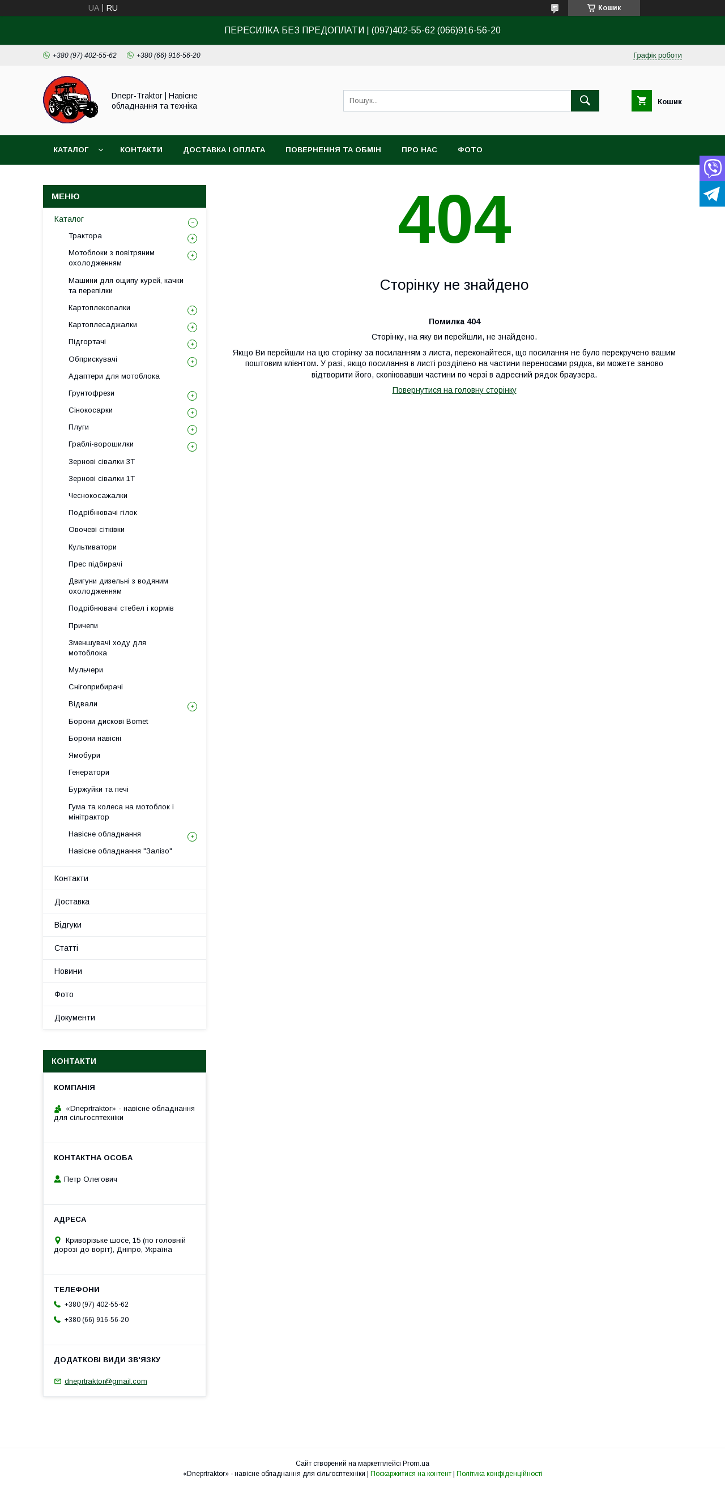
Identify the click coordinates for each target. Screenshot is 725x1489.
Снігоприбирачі (96, 687)
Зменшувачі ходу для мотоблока (107, 647)
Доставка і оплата (224, 149)
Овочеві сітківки (97, 529)
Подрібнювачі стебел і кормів (121, 608)
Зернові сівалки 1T (102, 478)
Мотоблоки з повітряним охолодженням (112, 257)
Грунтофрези (91, 393)
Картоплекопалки (99, 307)
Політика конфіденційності (500, 1474)
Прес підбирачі (95, 564)
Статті (66, 947)
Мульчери (86, 670)
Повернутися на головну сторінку (455, 389)
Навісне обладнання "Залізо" (120, 851)
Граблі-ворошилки (101, 444)
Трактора (85, 235)
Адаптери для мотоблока (114, 376)
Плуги (79, 427)
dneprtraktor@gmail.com (106, 1381)
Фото (470, 149)
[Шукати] (585, 100)
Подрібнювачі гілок (103, 512)
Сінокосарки (91, 410)
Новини (68, 971)
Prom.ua (416, 1463)
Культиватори (93, 547)
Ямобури (84, 755)
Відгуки (68, 924)
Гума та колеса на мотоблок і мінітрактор (121, 812)
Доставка (71, 901)
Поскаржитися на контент (410, 1474)
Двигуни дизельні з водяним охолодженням (118, 586)
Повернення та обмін (333, 149)
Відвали (83, 704)
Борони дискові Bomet (108, 721)
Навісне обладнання (105, 834)
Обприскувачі (93, 359)
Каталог (70, 149)
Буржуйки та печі (99, 789)
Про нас (419, 149)
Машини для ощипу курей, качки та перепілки (126, 285)
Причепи (83, 625)
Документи (74, 1017)
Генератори (89, 772)
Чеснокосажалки (98, 495)
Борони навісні (95, 738)
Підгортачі (87, 341)
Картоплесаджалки (103, 324)
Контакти (141, 149)
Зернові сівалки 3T (102, 461)
